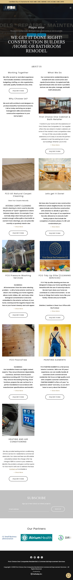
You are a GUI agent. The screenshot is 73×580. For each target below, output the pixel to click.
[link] (10, 7)
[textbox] (28, 509)
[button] (70, 8)
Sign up (58, 509)
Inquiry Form (18, 91)
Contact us (13, 469)
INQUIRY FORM (54, 151)
